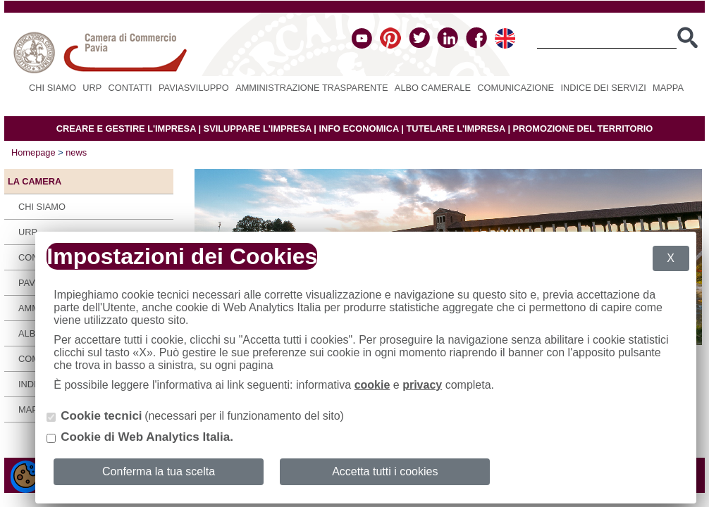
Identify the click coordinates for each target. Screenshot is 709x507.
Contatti (130, 87)
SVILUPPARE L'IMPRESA (258, 128)
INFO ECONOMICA (358, 128)
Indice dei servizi (603, 87)
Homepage (33, 152)
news (76, 152)
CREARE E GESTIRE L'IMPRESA (126, 128)
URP (91, 87)
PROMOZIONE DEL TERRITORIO (583, 128)
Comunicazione (515, 87)
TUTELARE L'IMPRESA (455, 128)
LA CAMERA (34, 181)
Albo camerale (433, 87)
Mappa (668, 87)
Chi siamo (52, 87)
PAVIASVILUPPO (194, 87)
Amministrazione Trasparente (311, 87)
